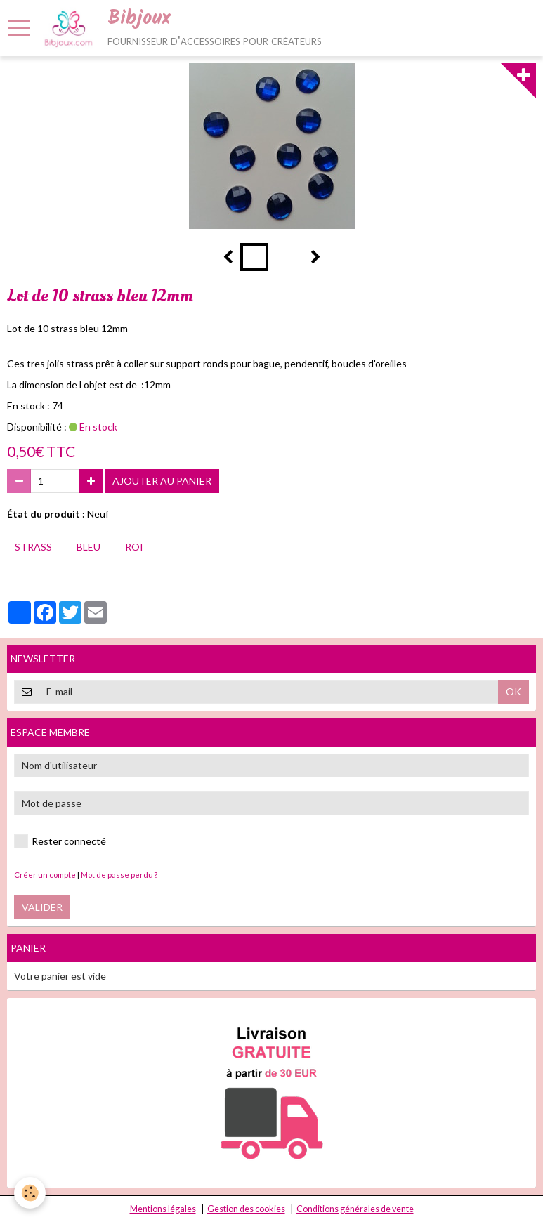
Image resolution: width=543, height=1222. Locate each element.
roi (134, 547)
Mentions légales (163, 1209)
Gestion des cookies (246, 1209)
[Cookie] (30, 1193)
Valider (42, 907)
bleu (88, 547)
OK (513, 691)
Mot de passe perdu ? (119, 874)
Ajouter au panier (161, 481)
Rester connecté (60, 841)
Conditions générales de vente (355, 1209)
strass (33, 547)
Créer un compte (45, 874)
